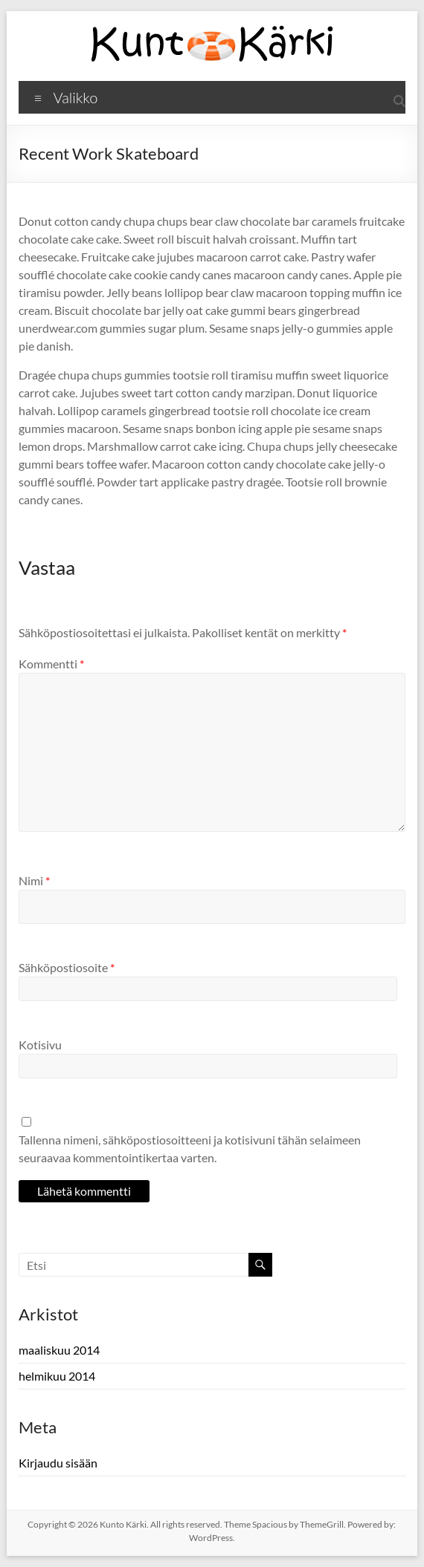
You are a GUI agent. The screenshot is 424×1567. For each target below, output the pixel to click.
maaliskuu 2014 (59, 1350)
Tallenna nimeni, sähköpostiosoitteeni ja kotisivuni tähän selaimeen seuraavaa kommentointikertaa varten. (190, 1148)
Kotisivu (40, 1044)
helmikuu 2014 (57, 1376)
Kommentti (51, 664)
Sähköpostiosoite (67, 967)
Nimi (34, 880)
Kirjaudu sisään (58, 1463)
